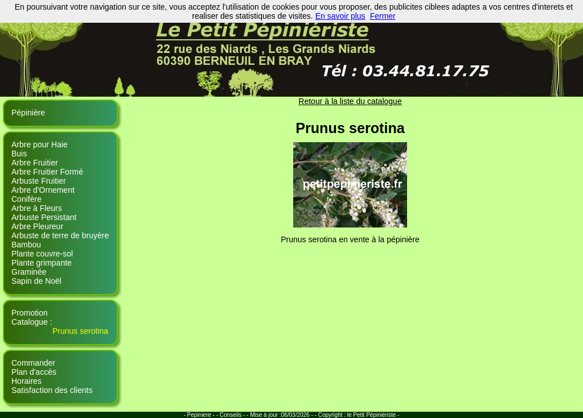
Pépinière (28, 112)
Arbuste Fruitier (38, 180)
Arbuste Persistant (43, 217)
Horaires (26, 381)
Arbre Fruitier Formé (47, 171)
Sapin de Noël (36, 280)
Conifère (26, 199)
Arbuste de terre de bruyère (60, 235)
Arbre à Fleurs (36, 208)
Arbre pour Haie (39, 144)
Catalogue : (31, 321)
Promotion (29, 312)
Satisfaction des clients (51, 390)
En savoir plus (340, 15)
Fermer (383, 15)
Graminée (28, 271)
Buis (19, 153)
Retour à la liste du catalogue (349, 101)
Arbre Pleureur (37, 226)
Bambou (26, 244)
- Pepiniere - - (201, 415)
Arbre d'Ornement (43, 189)
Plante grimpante (41, 262)
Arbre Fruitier (34, 162)
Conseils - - (235, 415)
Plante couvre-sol (42, 253)
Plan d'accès (33, 371)
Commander (33, 362)
